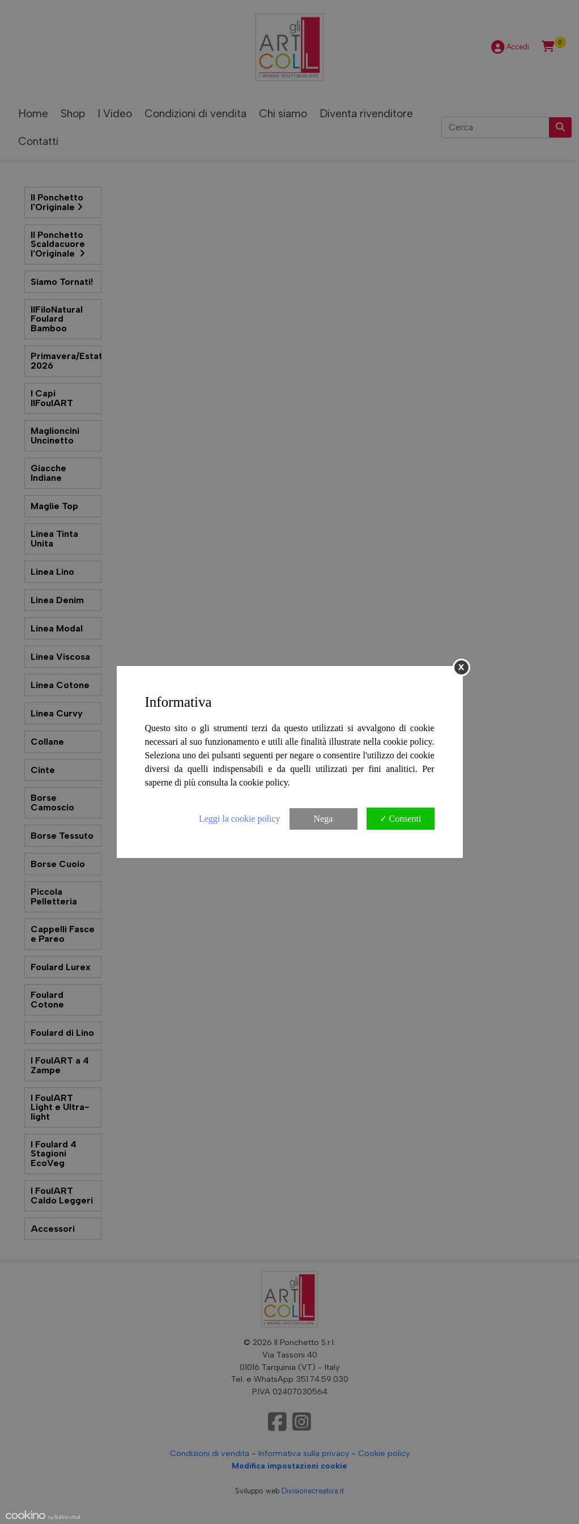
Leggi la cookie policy (239, 818)
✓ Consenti (401, 818)
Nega (323, 818)
